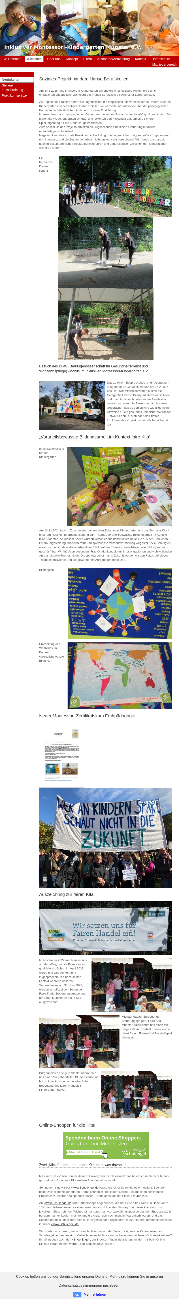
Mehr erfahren (95, 1294)
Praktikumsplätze (14, 95)
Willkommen (12, 59)
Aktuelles (34, 59)
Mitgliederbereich (164, 64)
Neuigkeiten (11, 79)
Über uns (53, 59)
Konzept (72, 59)
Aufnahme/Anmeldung (113, 59)
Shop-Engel (81, 1239)
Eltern (87, 59)
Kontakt (140, 59)
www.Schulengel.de (85, 1187)
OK (77, 1294)
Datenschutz (160, 59)
